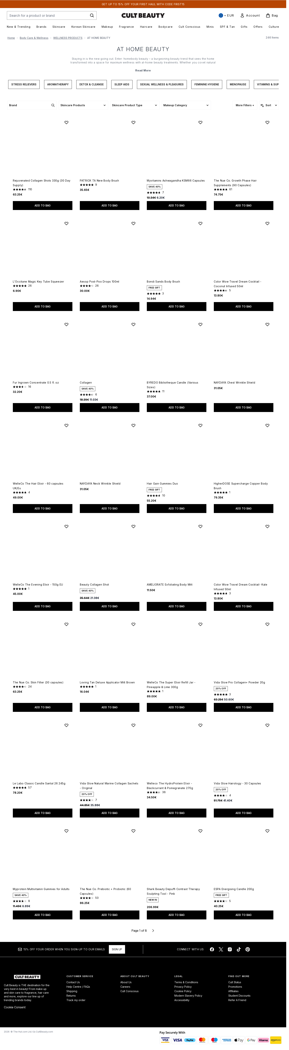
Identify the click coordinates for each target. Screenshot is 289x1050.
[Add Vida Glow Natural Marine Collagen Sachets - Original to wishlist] (133, 725)
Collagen (86, 382)
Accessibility (181, 1000)
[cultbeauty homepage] (143, 15)
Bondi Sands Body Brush (163, 281)
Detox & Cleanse (91, 84)
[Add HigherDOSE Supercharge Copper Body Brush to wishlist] (267, 425)
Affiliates (233, 991)
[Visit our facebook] (211, 949)
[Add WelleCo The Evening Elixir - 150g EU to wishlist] (66, 526)
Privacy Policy (183, 986)
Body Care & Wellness (34, 37)
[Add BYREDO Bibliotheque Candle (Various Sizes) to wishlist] (200, 324)
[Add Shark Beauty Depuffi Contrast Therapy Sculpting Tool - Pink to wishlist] (200, 830)
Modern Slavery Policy (188, 995)
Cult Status (234, 982)
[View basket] (272, 15)
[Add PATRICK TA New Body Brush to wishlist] (133, 122)
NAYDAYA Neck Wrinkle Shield (100, 483)
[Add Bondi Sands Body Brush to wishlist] (200, 223)
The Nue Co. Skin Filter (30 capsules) (38, 682)
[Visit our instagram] (229, 949)
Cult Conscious (129, 991)
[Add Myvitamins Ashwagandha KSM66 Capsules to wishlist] (200, 122)
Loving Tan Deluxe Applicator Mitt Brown (107, 682)
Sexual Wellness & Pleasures (162, 84)
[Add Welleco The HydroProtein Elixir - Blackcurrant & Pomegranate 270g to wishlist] (200, 725)
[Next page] (153, 930)
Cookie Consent (14, 1007)
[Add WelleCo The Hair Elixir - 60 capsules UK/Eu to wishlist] (66, 425)
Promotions (235, 986)
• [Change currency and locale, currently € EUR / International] (226, 15)
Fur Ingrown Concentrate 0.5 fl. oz (36, 382)
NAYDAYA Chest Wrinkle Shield (234, 382)
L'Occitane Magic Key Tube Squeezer (38, 281)
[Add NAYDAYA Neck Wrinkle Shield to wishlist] (133, 425)
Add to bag (43, 205)
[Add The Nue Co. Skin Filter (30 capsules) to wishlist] (66, 624)
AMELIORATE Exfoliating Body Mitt (169, 584)
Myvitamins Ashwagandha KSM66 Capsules (176, 180)
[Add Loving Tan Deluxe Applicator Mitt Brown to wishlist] (133, 624)
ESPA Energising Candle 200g (234, 889)
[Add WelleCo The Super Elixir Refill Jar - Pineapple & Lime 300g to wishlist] (200, 624)
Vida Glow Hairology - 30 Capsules (237, 783)
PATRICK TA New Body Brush (99, 180)
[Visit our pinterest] (247, 949)
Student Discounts (239, 995)
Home (11, 37)
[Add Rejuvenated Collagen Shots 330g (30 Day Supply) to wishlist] (66, 122)
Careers (125, 986)
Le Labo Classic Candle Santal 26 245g (39, 783)
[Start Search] (92, 15)
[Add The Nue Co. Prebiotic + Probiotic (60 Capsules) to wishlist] (133, 830)
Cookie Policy (182, 991)
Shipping (71, 991)
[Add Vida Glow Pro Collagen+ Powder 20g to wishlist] (267, 624)
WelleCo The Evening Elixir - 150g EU (38, 584)
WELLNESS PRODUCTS (67, 37)
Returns (71, 995)
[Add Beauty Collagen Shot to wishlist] (133, 526)
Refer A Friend (237, 1000)
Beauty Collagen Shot (94, 584)
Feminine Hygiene (206, 84)
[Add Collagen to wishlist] (133, 324)
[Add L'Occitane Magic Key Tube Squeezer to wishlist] (66, 223)
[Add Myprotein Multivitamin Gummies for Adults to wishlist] (66, 830)
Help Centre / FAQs (78, 986)
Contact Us (73, 982)
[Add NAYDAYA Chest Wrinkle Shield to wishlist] (267, 324)
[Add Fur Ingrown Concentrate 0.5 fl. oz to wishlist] (66, 324)
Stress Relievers (23, 84)
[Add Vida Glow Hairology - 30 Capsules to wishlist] (267, 725)
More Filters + (245, 105)
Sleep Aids (121, 84)
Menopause (238, 84)
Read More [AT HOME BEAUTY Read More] (143, 70)
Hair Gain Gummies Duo (162, 483)
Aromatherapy (58, 84)
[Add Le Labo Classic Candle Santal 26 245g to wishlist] (66, 725)
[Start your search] (51, 15)
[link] (250, 15)
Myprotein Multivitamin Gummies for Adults (41, 889)
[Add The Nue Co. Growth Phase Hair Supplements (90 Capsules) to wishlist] (267, 122)
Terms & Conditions (186, 982)
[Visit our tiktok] (238, 949)
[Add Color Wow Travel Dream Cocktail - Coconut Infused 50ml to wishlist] (267, 223)
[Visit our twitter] (220, 949)
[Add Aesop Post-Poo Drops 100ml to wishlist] (133, 223)
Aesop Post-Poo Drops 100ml (99, 281)
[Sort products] (269, 105)
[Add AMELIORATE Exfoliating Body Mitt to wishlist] (200, 526)
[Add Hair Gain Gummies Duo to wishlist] (200, 425)
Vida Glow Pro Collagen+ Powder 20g (239, 682)
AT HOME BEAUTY (143, 49)
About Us (126, 982)
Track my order (75, 1000)
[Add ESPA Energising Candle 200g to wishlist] (267, 830)
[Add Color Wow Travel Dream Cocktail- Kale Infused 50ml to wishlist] (267, 526)
